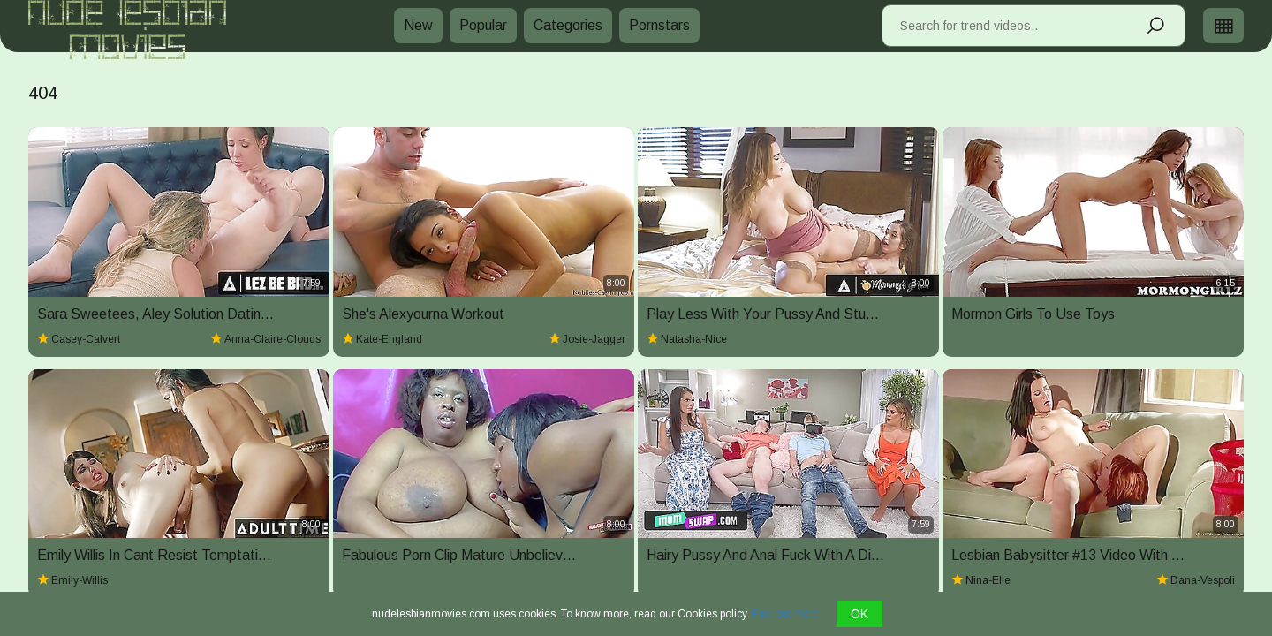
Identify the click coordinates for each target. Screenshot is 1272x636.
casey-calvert (78, 339)
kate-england (382, 339)
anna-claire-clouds (265, 339)
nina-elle (981, 580)
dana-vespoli (1195, 580)
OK (859, 614)
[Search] (1154, 32)
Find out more (785, 614)
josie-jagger (587, 339)
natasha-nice (687, 339)
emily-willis (72, 580)
